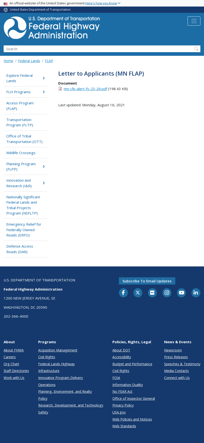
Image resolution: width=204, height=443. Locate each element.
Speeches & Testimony (182, 364)
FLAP (49, 60)
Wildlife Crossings (21, 152)
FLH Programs (25, 91)
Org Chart (11, 364)
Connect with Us (177, 377)
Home (8, 60)
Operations (47, 384)
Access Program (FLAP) (20, 105)
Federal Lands (29, 60)
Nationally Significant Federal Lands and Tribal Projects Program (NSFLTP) (23, 205)
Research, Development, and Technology (70, 405)
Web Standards (124, 426)
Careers (10, 357)
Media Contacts (176, 370)
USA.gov (119, 412)
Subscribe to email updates (147, 281)
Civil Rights (46, 357)
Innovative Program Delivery (60, 377)
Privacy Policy (123, 405)
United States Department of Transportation (40, 9)
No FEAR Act (122, 391)
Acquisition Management (57, 350)
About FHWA (14, 350)
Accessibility (121, 357)
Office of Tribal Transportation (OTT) (24, 139)
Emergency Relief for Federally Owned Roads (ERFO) (23, 229)
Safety (43, 412)
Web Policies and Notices (132, 419)
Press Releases (176, 357)
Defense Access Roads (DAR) (19, 249)
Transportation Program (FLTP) (19, 122)
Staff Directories (16, 370)
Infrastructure (48, 370)
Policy (42, 398)
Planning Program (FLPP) (25, 166)
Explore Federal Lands (25, 78)
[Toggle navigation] (194, 21)
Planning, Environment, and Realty (65, 391)
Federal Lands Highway (56, 364)
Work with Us (14, 377)
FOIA (116, 377)
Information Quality (127, 384)
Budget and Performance (132, 364)
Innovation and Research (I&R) (25, 183)
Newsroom (173, 350)
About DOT (121, 350)
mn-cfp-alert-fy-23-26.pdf (85, 88)
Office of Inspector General (133, 398)
